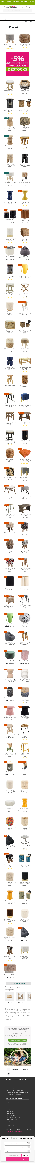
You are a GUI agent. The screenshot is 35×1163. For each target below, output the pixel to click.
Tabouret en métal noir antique (24, 606)
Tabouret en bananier (10, 533)
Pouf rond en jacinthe (25, 44)
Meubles (8, 19)
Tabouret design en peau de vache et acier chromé (25, 847)
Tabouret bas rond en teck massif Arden (10, 386)
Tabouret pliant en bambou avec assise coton (24, 295)
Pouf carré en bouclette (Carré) (10, 809)
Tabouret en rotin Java (25, 146)
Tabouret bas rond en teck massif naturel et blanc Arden (25, 313)
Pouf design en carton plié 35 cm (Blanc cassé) (25, 588)
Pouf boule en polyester (25, 624)
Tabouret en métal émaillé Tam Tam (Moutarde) (25, 202)
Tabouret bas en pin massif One (10, 735)
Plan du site (10, 1121)
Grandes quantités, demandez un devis (17, 1092)
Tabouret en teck (24, 385)
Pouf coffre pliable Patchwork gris (10, 257)
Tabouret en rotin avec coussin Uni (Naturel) (10, 91)
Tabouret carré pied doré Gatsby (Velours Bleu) (24, 405)
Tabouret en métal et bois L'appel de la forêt (10, 404)
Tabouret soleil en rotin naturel (24, 735)
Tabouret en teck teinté (10, 477)
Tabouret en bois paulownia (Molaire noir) (25, 165)
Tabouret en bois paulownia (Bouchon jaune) (10, 902)
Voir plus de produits (18, 983)
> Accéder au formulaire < (14, 1131)
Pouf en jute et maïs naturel (9, 349)
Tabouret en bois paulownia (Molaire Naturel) (10, 165)
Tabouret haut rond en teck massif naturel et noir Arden (10, 755)
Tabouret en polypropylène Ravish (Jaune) (25, 276)
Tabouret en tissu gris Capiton (25, 496)
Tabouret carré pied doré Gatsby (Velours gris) (24, 479)
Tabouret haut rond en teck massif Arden (25, 772)
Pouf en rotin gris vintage (10, 496)
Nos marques (10, 1113)
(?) (16, 1143)
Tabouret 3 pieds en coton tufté (10, 569)
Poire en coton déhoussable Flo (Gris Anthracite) (25, 258)
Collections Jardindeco (13, 1115)
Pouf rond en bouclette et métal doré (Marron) (10, 920)
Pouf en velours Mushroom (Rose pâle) (10, 717)
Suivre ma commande (13, 1084)
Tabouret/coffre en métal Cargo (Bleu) (25, 864)
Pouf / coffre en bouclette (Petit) (24, 920)
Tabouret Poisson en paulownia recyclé (10, 423)
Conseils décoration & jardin (14, 1117)
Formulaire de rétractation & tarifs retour (18, 1088)
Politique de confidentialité (14, 1094)
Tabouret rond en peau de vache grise (25, 550)
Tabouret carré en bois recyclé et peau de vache (25, 643)
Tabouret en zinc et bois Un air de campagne (10, 516)
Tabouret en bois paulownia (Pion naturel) (9, 147)
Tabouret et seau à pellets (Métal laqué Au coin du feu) (10, 110)
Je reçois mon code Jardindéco (17, 1040)
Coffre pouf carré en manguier (9, 331)
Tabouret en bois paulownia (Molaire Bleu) (10, 368)
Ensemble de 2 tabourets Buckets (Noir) (10, 221)
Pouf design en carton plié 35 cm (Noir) (10, 587)
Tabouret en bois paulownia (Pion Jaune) (24, 809)
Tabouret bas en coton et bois (10, 45)
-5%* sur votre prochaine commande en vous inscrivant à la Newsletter (17, 1028)
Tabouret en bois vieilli (25, 514)
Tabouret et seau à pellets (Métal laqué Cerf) (24, 442)
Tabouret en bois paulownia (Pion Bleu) (10, 201)
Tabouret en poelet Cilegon (10, 550)
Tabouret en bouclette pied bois (10, 183)
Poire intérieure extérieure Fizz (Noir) (10, 846)
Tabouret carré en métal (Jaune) (25, 754)
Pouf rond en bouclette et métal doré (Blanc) (10, 238)
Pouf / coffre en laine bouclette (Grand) (24, 791)
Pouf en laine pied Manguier (10, 312)
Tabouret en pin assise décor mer (25, 569)
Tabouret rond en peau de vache (10, 956)
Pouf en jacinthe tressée (9, 459)
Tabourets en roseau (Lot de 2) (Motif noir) (25, 109)
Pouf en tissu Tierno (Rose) (24, 661)
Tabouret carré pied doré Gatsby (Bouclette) (24, 957)
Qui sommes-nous (12, 1103)
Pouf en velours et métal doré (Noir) (25, 883)
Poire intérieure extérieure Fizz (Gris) (24, 938)
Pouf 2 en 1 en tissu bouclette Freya (25, 680)
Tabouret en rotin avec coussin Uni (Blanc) (10, 294)
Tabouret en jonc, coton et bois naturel (25, 349)
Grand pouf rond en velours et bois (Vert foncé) (9, 662)
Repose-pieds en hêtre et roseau (25, 367)
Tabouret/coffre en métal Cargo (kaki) (25, 901)
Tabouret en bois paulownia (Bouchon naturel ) (10, 129)
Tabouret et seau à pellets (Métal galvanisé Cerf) (10, 276)
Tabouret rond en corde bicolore (25, 91)
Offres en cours (11, 1105)
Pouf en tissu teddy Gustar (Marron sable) (10, 680)
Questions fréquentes (12, 1086)
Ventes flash (10, 1107)
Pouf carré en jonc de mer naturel (25, 238)
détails (5, 1140)
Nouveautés (10, 1111)
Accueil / (3, 19)
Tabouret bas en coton (25, 533)
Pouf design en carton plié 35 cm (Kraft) (25, 220)
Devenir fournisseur (12, 1119)
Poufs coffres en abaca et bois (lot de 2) (25, 331)
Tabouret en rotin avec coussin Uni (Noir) (10, 441)
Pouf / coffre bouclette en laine (10, 883)
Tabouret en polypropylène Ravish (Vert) (10, 625)
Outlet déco (10, 1109)
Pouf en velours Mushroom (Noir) (25, 717)
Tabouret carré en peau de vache (10, 864)
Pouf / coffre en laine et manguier (24, 827)
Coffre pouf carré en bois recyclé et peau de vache (10, 607)
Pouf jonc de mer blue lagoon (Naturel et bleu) (25, 699)
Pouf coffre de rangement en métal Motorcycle (10, 773)
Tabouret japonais (25, 422)
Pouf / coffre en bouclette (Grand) (10, 791)
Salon (14, 19)
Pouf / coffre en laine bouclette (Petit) (10, 938)
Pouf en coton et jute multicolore (10, 827)
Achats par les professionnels (15, 1090)
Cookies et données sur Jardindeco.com (17, 1138)
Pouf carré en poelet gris (24, 128)
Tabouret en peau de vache (24, 183)
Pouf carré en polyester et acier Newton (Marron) (10, 976)
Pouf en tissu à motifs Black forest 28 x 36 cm (10, 698)
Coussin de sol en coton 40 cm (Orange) (25, 459)
